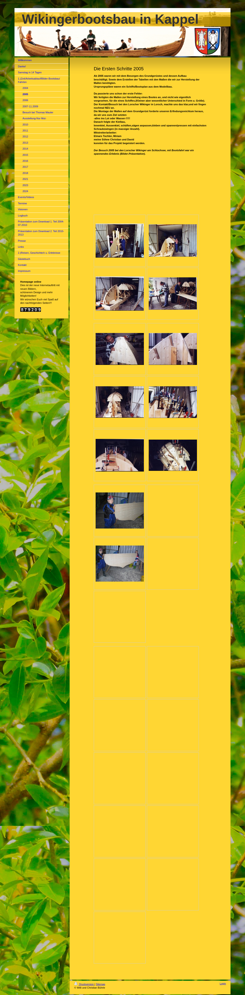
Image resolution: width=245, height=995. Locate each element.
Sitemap (100, 984)
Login (223, 983)
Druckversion (84, 984)
